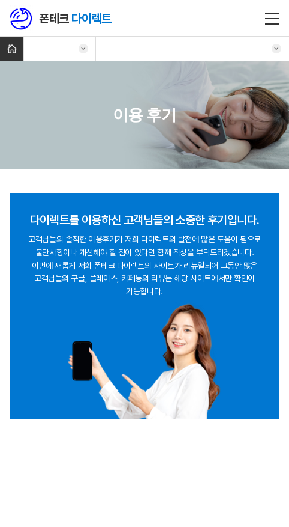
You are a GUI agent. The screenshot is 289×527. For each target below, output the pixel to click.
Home (11, 49)
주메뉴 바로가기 (0, 0)
